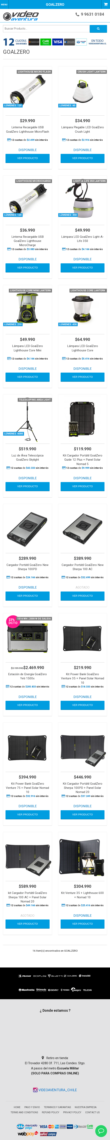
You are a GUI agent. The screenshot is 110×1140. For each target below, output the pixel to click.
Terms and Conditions (24, 1112)
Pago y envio (32, 1107)
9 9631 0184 (92, 14)
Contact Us (92, 1112)
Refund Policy (50, 1112)
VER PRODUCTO (27, 158)
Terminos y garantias (57, 1107)
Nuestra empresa (85, 1107)
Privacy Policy (72, 1112)
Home (17, 1107)
